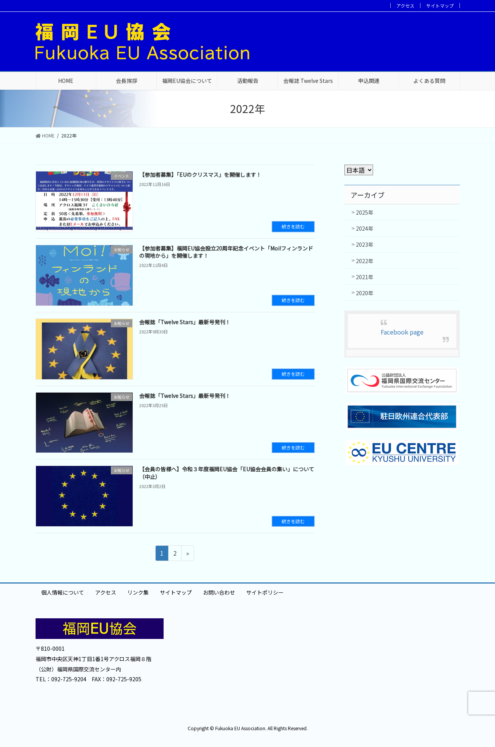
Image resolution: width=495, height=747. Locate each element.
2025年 (364, 212)
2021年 (364, 277)
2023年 (364, 244)
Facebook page (402, 331)
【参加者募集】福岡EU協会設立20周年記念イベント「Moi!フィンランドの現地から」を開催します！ (226, 252)
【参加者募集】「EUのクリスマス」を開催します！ (200, 174)
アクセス (405, 5)
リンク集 (138, 592)
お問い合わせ (219, 592)
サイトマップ (440, 5)
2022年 (364, 261)
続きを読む (293, 226)
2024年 (364, 228)
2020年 (364, 293)
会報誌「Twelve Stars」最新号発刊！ (184, 322)
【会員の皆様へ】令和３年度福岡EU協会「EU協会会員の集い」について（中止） (226, 472)
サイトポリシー (265, 592)
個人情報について (62, 592)
